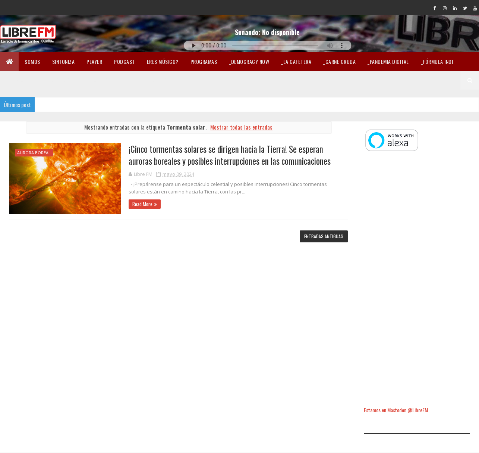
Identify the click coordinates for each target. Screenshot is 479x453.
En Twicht (18, 80)
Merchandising (59, 80)
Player (94, 61)
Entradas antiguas (323, 236)
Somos (32, 61)
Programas (203, 61)
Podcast (124, 61)
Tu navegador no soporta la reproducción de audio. (268, 45)
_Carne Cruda (339, 61)
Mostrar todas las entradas (241, 127)
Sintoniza (63, 61)
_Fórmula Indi (437, 61)
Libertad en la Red (155, 80)
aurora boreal (34, 152)
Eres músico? (163, 61)
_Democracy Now (249, 61)
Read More (142, 204)
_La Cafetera (296, 61)
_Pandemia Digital (388, 61)
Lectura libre (105, 80)
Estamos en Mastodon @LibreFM (396, 410)
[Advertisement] (417, 280)
